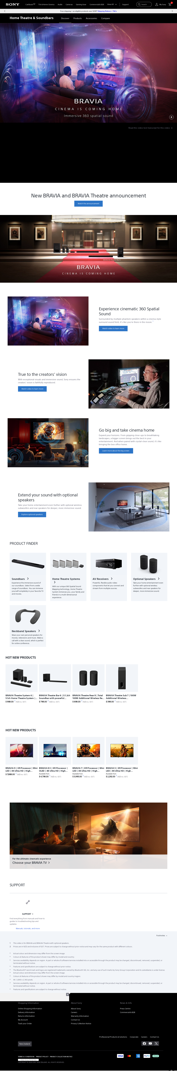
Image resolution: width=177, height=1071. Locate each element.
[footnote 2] (15, 700)
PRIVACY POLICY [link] (42, 1057)
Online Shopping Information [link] (30, 1008)
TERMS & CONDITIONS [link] (26, 1057)
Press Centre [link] (125, 1008)
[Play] (171, 117)
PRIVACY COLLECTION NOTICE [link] (61, 1057)
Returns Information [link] (26, 1016)
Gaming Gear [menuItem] (81, 4)
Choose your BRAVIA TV (29, 862)
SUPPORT (26, 914)
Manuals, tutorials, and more (28, 928)
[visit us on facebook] (144, 1043)
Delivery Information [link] (26, 1012)
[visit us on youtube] (150, 1043)
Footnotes (160, 935)
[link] (65, 18)
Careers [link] (74, 1012)
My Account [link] (23, 1020)
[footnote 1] (153, 321)
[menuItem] (30, 4)
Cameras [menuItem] (69, 4)
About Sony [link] (76, 1008)
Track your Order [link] (25, 1023)
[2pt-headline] (88, 73)
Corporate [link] (134, 1037)
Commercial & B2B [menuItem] (97, 4)
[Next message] (172, 11)
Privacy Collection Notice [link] (81, 1023)
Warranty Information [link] (80, 1016)
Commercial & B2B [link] (127, 1012)
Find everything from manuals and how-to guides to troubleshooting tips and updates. (27, 921)
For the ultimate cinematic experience (31, 858)
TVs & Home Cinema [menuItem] (46, 4)
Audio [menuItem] (60, 4)
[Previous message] (4, 11)
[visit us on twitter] (156, 1043)
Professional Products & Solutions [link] (113, 1037)
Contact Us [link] (75, 1020)
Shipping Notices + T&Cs (107, 11)
